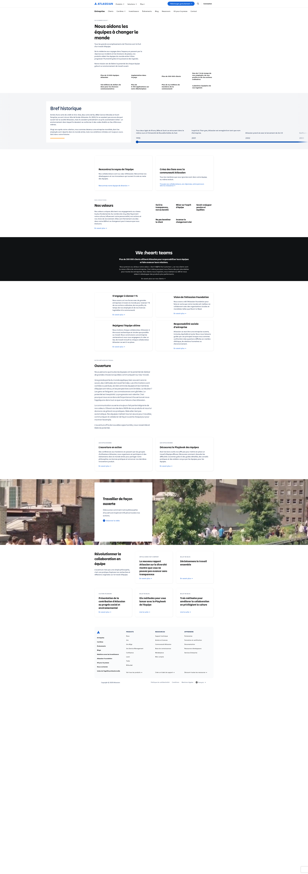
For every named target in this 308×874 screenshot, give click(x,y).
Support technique (161, 636)
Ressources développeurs (192, 648)
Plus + (142, 4)
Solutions (132, 4)
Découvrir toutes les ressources (195, 672)
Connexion (207, 4)
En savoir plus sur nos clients (153, 278)
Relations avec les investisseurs (108, 654)
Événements (147, 11)
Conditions (175, 682)
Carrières (121, 11)
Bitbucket (129, 665)
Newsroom (166, 11)
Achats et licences (161, 640)
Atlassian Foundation (104, 658)
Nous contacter (102, 667)
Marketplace (159, 653)
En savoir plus (100, 228)
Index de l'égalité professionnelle (108, 671)
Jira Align (129, 644)
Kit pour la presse (180, 11)
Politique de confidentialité (160, 682)
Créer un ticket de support (164, 672)
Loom (128, 657)
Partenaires (188, 636)
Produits (120, 4)
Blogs (99, 650)
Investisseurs (134, 11)
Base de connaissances (163, 648)
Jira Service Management (134, 648)
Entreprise (100, 638)
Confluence (130, 653)
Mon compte (159, 657)
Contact (194, 11)
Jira (127, 640)
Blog (157, 11)
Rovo (127, 636)
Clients (110, 11)
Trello (128, 661)
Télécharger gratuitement (181, 4)
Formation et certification (193, 640)
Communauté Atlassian (163, 644)
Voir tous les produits (134, 672)
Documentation (189, 644)
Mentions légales (187, 682)
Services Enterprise (190, 653)
